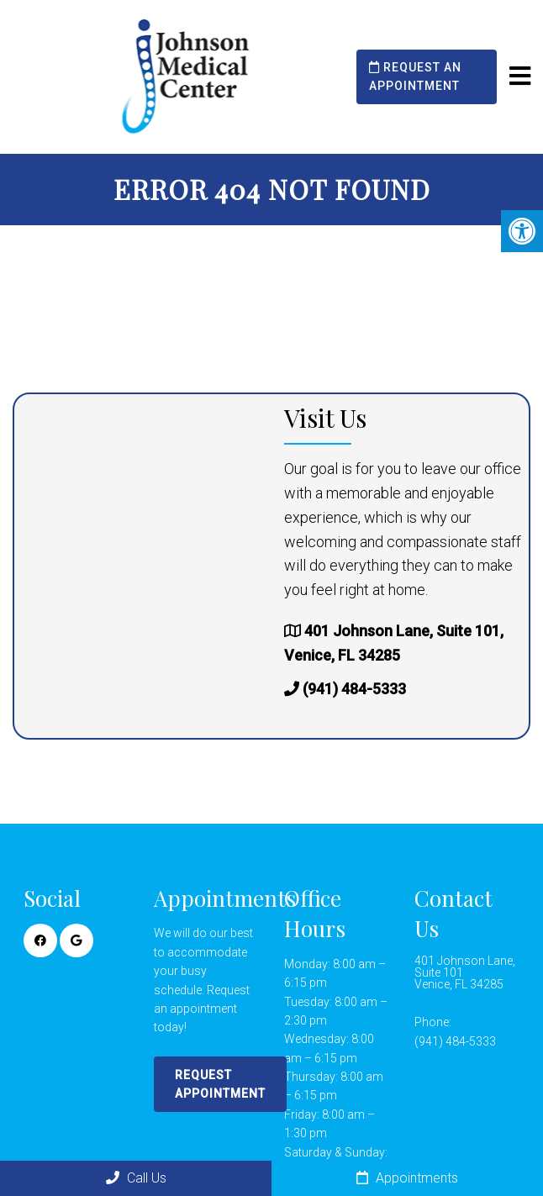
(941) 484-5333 (354, 689)
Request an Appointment (415, 76)
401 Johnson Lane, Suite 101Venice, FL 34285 (464, 972)
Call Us (136, 1178)
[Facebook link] (40, 940)
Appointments (407, 1178)
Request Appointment (220, 1084)
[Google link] (76, 940)
